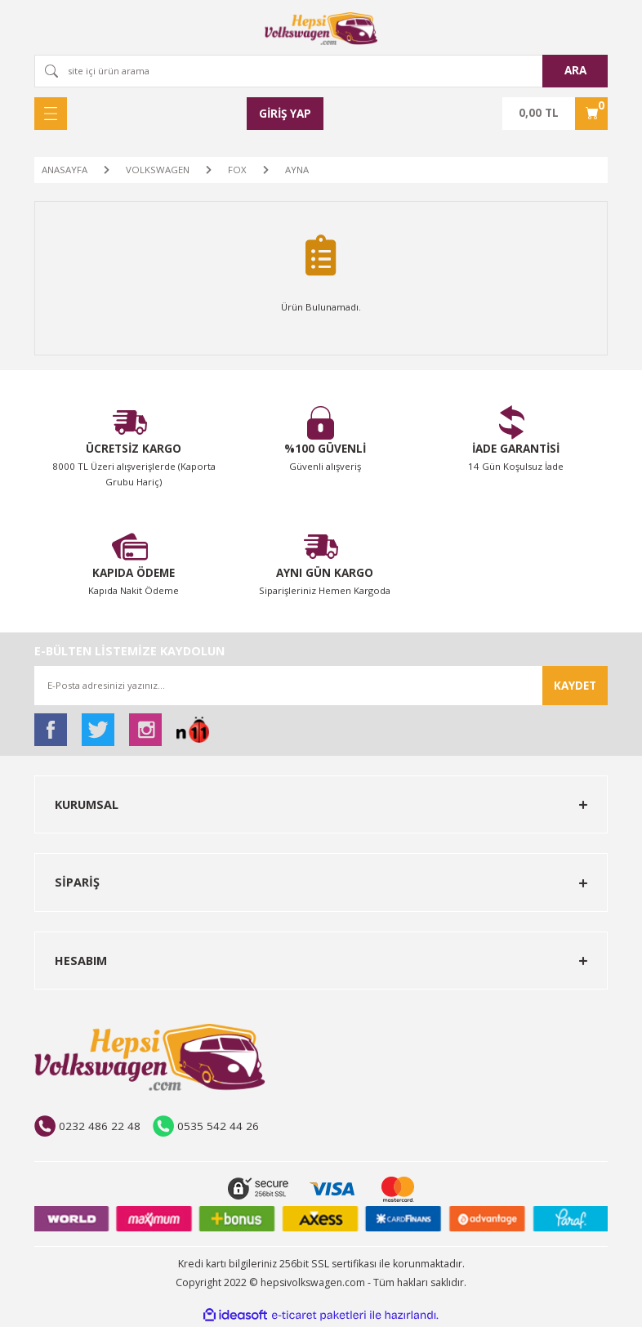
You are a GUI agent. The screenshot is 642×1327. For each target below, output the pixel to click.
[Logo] (321, 28)
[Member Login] (285, 113)
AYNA (297, 169)
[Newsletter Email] (321, 685)
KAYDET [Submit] (575, 685)
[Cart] (555, 113)
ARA (575, 70)
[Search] (321, 71)
